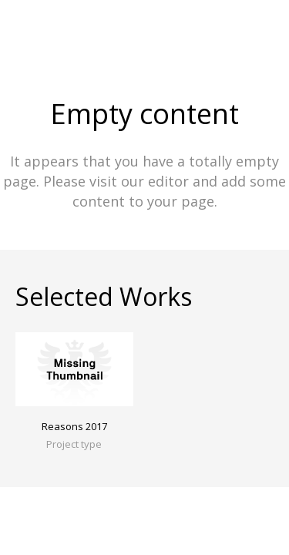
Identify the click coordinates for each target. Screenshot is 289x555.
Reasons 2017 (74, 426)
